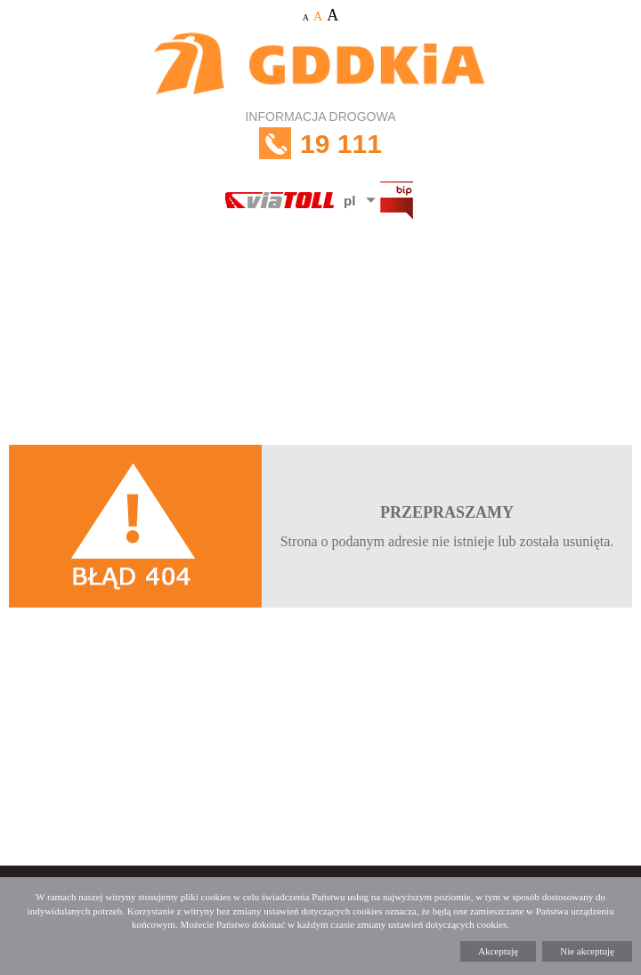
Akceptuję (498, 951)
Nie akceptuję (587, 951)
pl (349, 200)
